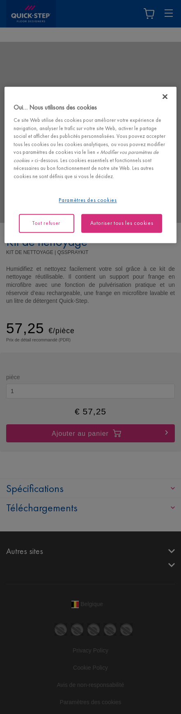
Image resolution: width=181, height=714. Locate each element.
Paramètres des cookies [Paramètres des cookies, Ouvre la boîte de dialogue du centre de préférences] (88, 200)
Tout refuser (46, 223)
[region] (90, 165)
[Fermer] (165, 96)
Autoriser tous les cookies (122, 223)
